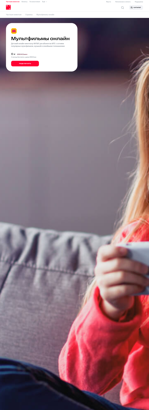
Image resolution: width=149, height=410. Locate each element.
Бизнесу (24, 2)
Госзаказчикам (35, 2)
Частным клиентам (12, 2)
